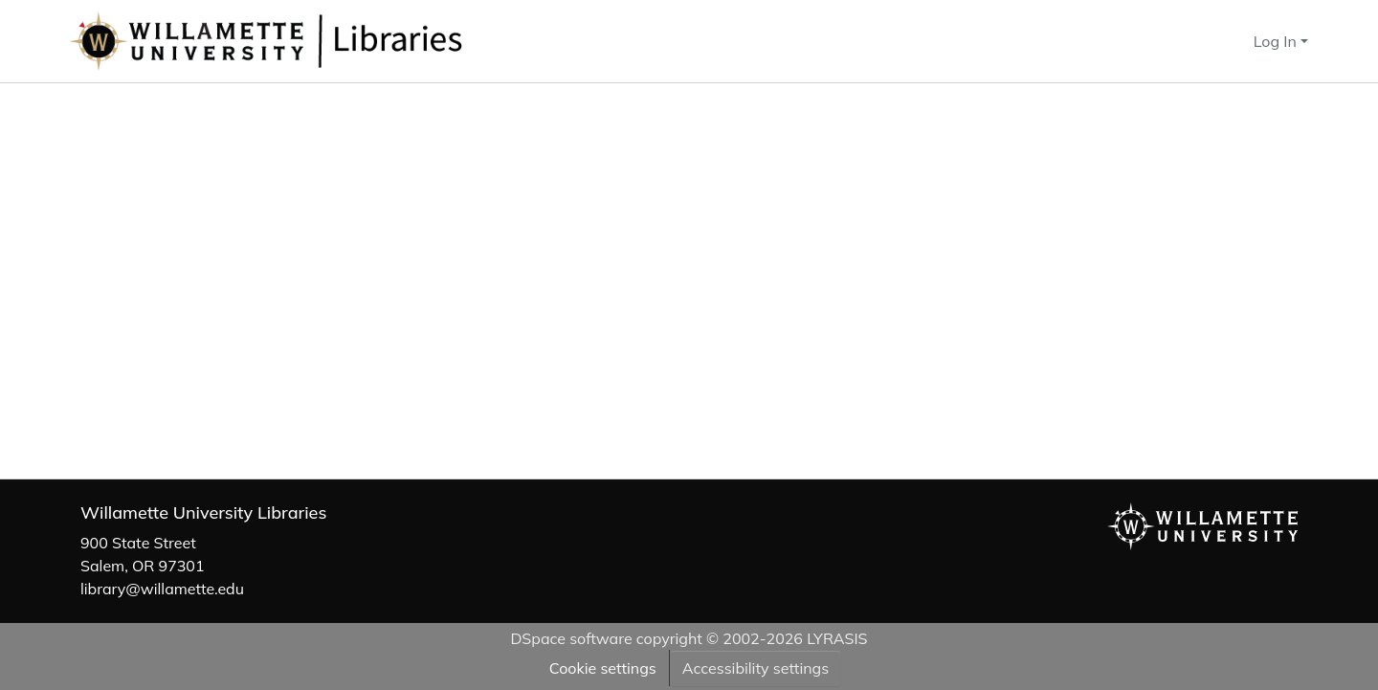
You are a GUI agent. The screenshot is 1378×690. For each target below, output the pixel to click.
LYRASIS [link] (837, 638)
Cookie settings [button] (602, 668)
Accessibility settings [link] (755, 668)
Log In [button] (1277, 41)
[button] (329, 41)
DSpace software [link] (571, 638)
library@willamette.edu (162, 588)
